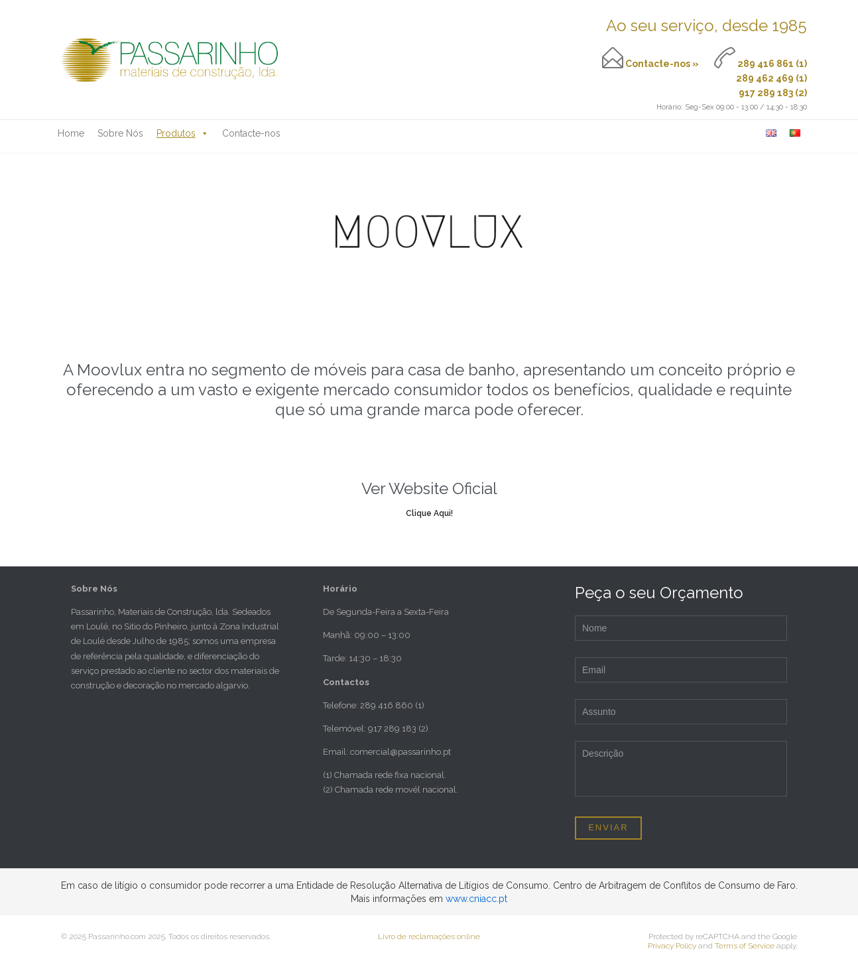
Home (71, 133)
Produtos (182, 133)
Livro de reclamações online (429, 936)
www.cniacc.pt (476, 898)
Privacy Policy (672, 945)
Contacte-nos (251, 133)
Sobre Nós (120, 133)
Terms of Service (744, 945)
